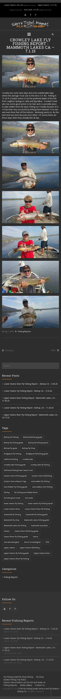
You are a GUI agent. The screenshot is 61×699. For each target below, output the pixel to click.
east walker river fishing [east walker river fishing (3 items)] (42, 487)
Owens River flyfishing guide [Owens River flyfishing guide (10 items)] (26, 531)
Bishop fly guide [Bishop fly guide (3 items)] (10, 448)
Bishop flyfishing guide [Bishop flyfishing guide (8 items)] (32, 437)
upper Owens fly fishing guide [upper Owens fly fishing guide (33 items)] (16, 553)
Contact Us (40, 685)
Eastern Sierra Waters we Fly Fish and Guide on (24, 682)
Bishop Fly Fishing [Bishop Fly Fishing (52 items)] (11, 437)
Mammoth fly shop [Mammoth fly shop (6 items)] (11, 520)
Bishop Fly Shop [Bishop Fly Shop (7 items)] (28, 448)
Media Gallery (26, 685)
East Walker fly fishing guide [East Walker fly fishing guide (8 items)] (15, 487)
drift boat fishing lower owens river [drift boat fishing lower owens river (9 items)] (18, 470)
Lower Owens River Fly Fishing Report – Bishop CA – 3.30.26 (31, 384)
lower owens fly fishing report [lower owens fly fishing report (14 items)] (40, 503)
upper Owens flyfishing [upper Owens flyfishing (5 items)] (29, 547)
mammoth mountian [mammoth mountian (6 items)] (39, 525)
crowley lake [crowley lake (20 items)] (28, 459)
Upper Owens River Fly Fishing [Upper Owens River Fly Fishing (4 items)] (16, 558)
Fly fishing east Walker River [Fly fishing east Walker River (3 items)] (26, 492)
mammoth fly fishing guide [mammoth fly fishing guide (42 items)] (37, 514)
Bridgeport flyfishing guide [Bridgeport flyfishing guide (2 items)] (37, 453)
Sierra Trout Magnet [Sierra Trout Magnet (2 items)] (32, 542)
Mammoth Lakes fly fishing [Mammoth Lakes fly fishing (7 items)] (15, 525)
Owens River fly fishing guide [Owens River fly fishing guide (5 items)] (16, 536)
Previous (10, 350)
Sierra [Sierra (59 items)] (35, 536)
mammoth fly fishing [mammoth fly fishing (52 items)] (12, 514)
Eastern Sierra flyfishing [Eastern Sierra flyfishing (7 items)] (42, 476)
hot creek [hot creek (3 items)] (29, 498)
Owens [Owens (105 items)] (7, 531)
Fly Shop (40, 677)
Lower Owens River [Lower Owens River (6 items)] (12, 509)
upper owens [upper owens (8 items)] (9, 547)
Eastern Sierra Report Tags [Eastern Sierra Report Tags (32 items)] (15, 481)
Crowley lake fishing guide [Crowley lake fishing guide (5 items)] (15, 464)
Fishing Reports (24, 331)
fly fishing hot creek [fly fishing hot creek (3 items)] (12, 498)
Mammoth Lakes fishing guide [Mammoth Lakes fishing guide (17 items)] (36, 520)
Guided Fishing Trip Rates (14, 679)
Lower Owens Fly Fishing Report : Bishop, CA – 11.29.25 (29, 407)
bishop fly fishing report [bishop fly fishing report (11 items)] (38, 442)
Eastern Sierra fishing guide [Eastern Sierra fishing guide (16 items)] (15, 476)
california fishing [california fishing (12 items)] (11, 459)
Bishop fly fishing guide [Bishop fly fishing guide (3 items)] (13, 442)
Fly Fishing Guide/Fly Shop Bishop (18, 677)
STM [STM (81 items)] (47, 542)
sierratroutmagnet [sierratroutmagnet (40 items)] (11, 542)
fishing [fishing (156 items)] (7, 492)
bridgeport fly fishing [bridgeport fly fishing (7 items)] (12, 453)
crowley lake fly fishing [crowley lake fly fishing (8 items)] (40, 464)
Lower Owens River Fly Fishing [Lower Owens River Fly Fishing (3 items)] (37, 509)
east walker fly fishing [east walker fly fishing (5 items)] (40, 481)
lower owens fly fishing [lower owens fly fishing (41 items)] (13, 503)
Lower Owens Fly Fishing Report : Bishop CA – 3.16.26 (28, 391)
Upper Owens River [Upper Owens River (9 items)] (42, 553)
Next (53, 350)
